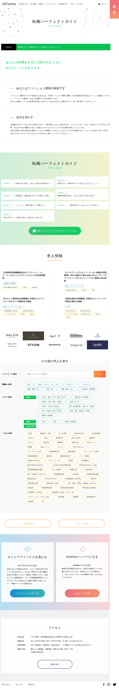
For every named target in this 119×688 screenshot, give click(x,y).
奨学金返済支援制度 (89, 488)
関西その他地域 (70, 422)
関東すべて (30, 397)
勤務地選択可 (91, 497)
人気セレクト (31, 438)
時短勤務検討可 (54, 451)
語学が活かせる (85, 314)
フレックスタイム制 (9, 314)
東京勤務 (61, 497)
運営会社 (31, 684)
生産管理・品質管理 (9, 283)
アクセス (79, 4)
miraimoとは (23, 4)
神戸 (54, 422)
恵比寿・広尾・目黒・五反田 (51, 402)
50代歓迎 (30, 501)
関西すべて (30, 422)
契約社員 (49, 456)
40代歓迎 (75, 474)
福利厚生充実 (79, 433)
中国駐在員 (73, 470)
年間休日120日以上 (71, 290)
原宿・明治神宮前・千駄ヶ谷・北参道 (81, 406)
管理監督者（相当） (53, 483)
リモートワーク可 (55, 460)
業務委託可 (59, 438)
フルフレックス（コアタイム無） (38, 497)
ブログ (71, 4)
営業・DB (49, 389)
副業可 (71, 460)
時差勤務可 (85, 460)
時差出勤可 (89, 470)
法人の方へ (19, 684)
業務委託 (60, 442)
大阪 (43, 422)
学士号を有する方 (71, 311)
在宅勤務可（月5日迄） (35, 492)
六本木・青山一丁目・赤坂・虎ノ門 (54, 397)
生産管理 (34, 287)
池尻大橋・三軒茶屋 (81, 397)
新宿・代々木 (74, 402)
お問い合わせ (6, 684)
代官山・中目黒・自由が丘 (51, 406)
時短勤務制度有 (47, 488)
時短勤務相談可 (59, 474)
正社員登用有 (96, 433)
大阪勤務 (75, 497)
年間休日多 (75, 442)
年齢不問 (93, 479)
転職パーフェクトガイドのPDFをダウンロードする (55, 230)
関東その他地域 (47, 415)
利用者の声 (63, 4)
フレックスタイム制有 (91, 451)
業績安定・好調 (45, 433)
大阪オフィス (44, 447)
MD (68, 307)
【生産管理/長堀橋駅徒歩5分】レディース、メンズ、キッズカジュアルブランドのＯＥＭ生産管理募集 (23, 275)
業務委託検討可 (65, 456)
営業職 (29, 447)
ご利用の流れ (28, 524)
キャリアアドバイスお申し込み (27, 593)
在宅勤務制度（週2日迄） (11, 311)
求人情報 (33, 4)
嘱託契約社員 (31, 479)
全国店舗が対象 (32, 483)
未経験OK (92, 438)
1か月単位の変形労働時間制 (61, 465)
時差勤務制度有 (32, 456)
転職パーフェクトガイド (48, 4)
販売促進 (30, 488)
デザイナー (70, 384)
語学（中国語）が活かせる (36, 474)
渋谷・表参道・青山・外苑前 (51, 411)
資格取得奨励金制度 (67, 488)
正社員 (25, 287)
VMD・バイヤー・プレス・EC (74, 286)
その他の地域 (29, 426)
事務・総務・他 (32, 389)
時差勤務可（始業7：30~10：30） (63, 492)
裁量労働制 (71, 451)
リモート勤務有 (84, 456)
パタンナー (86, 384)
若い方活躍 (62, 433)
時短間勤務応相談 (93, 474)
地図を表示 (55, 664)
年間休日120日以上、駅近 (88, 465)
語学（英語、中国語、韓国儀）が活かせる (82, 483)
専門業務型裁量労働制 (35, 470)
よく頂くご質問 (81, 524)
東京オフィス (91, 442)
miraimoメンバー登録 (82, 593)
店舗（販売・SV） (67, 389)
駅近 (93, 290)
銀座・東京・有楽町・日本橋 (80, 411)
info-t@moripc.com (76, 641)
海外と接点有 (76, 438)
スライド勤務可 (56, 470)
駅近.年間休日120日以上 (11, 287)
